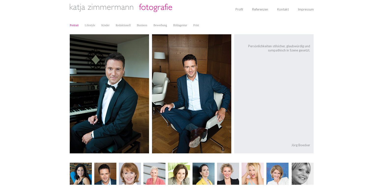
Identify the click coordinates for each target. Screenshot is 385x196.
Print (196, 25)
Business (142, 25)
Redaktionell (123, 25)
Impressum (306, 9)
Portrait (74, 25)
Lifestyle (90, 25)
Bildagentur (180, 25)
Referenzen (260, 9)
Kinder (105, 25)
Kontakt (283, 9)
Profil (239, 9)
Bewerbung (160, 25)
